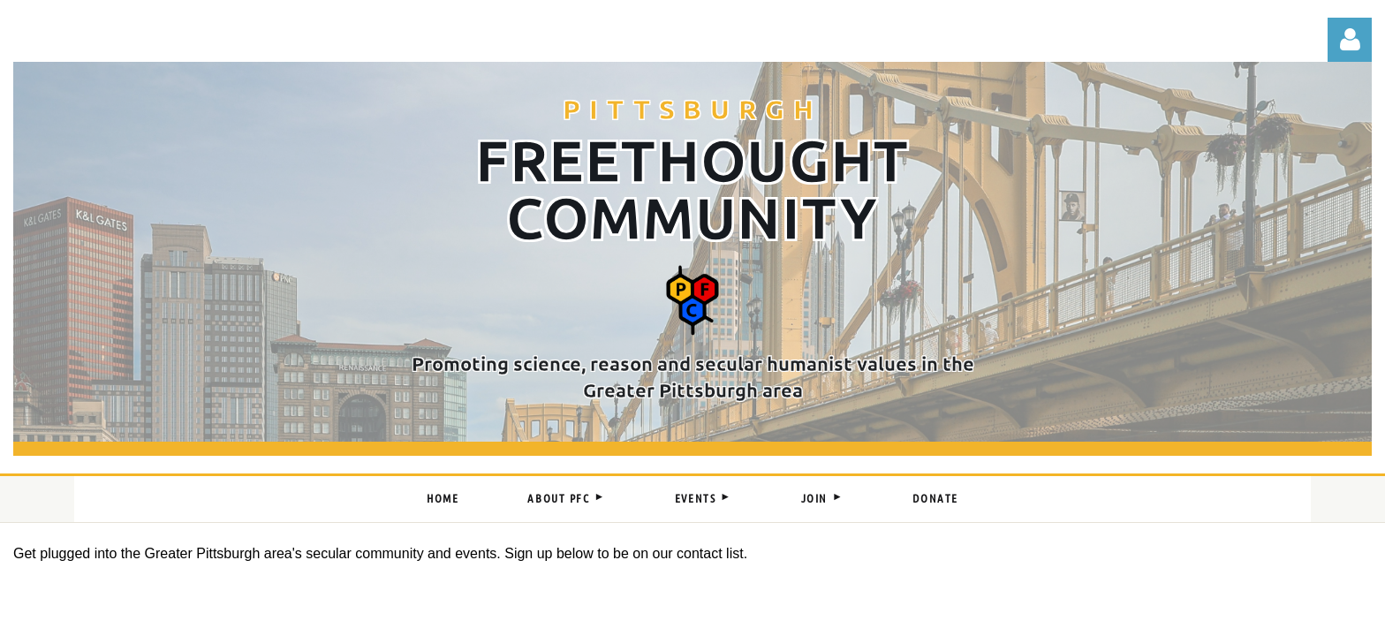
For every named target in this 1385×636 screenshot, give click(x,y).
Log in (1350, 40)
